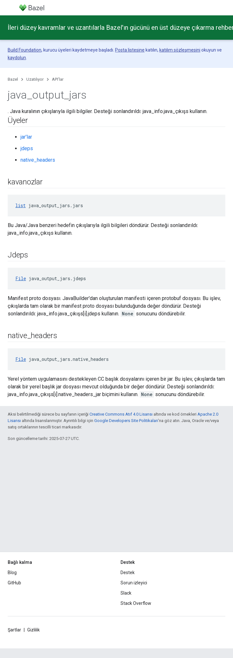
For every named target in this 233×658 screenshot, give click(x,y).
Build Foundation (24, 50)
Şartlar (14, 629)
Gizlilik (33, 629)
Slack (126, 593)
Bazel (13, 79)
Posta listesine (130, 50)
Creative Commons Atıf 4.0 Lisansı (121, 414)
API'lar (57, 79)
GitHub (14, 582)
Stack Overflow (136, 603)
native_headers (38, 160)
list (20, 205)
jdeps (27, 148)
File (20, 278)
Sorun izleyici (134, 582)
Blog (12, 572)
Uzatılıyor (35, 79)
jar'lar (26, 137)
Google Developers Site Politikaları (126, 420)
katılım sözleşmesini (179, 50)
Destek (128, 572)
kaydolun (17, 57)
